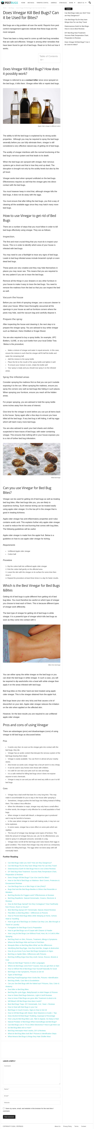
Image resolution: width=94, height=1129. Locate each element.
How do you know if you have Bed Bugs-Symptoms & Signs (30, 951)
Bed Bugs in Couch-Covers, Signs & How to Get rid (27, 1010)
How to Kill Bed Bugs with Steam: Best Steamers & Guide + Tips (32, 1013)
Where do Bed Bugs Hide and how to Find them (26, 942)
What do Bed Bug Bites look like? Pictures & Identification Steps (32, 1034)
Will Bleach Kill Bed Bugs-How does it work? (24, 1001)
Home (23, 3)
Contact (83, 1126)
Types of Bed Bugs (15, 975)
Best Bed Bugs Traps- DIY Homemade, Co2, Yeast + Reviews (31, 1004)
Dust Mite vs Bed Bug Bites (18, 989)
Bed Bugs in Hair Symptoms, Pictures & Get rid (26, 972)
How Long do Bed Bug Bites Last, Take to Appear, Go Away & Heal (33, 1019)
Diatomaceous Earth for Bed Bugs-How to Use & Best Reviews (32, 869)
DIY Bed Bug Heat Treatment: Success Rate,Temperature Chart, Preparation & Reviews (77, 35)
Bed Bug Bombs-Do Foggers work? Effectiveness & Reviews (31, 895)
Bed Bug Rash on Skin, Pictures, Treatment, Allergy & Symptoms (32, 939)
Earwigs (54, 3)
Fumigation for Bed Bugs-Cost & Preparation (25, 928)
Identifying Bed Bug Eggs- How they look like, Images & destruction (33, 948)
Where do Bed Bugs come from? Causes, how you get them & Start (33, 966)
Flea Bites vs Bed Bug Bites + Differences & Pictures (28, 913)
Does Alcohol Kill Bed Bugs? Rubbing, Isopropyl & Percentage (31, 1016)
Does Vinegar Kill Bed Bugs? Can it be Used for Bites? (28, 877)
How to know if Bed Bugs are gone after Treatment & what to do (32, 998)
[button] (89, 2)
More (72, 2)
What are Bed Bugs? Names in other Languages (26, 963)
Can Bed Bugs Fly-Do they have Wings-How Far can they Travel (32, 866)
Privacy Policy (67, 1126)
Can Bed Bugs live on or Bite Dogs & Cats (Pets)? (27, 886)
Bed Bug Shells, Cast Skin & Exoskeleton (23, 981)
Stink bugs (63, 3)
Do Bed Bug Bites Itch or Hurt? (19, 1028)
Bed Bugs (31, 3)
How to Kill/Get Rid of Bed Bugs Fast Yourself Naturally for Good (32, 969)
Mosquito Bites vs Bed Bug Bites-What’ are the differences (30, 945)
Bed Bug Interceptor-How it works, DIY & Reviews (27, 1031)
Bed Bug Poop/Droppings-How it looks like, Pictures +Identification (33, 978)
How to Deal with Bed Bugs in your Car (22, 1007)
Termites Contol (42, 3)
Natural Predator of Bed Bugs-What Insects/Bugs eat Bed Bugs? (32, 1022)
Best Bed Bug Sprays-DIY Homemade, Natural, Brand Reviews (32, 910)
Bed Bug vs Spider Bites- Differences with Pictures (27, 954)
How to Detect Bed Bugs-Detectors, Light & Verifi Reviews (30, 995)
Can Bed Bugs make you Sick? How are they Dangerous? (30, 863)
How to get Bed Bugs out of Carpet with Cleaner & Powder (30, 930)
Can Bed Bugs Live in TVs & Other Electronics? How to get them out (34, 1025)
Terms (76, 1126)
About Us (82, 2)
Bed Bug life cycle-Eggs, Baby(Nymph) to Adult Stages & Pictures (33, 992)
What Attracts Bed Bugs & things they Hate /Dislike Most (29, 1036)
